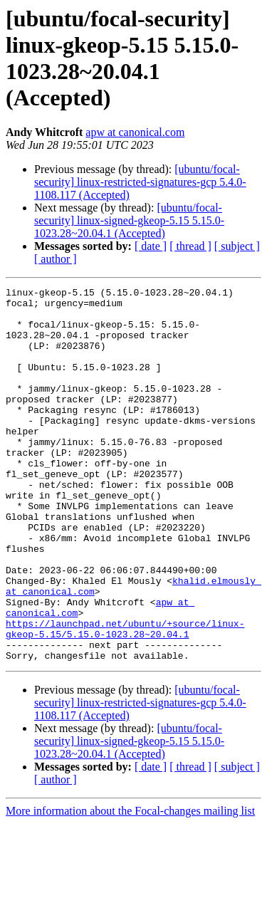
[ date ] (151, 246)
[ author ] (55, 259)
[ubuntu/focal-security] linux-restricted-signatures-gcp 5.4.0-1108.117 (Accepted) (140, 182)
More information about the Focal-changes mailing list (130, 885)
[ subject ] (237, 246)
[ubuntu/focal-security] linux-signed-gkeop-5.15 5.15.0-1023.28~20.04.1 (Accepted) (129, 220)
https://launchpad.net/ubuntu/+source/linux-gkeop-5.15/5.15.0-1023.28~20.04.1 (125, 698)
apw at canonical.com (134, 132)
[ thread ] (190, 246)
